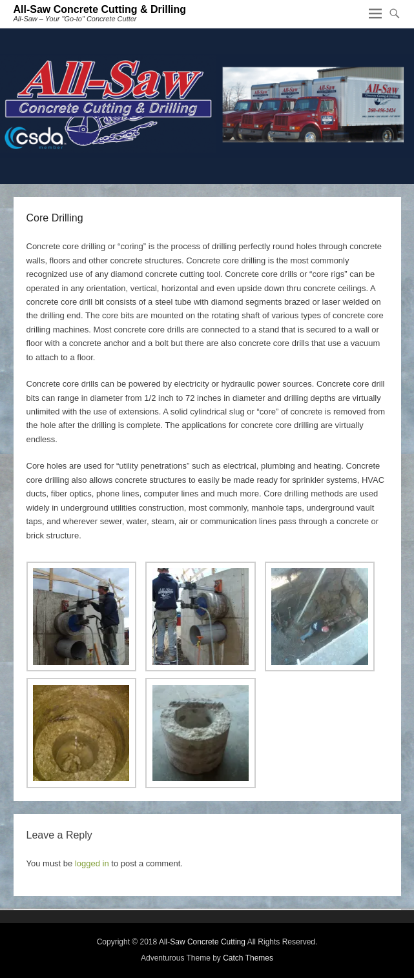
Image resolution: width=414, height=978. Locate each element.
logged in (92, 863)
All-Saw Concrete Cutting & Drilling (100, 9)
